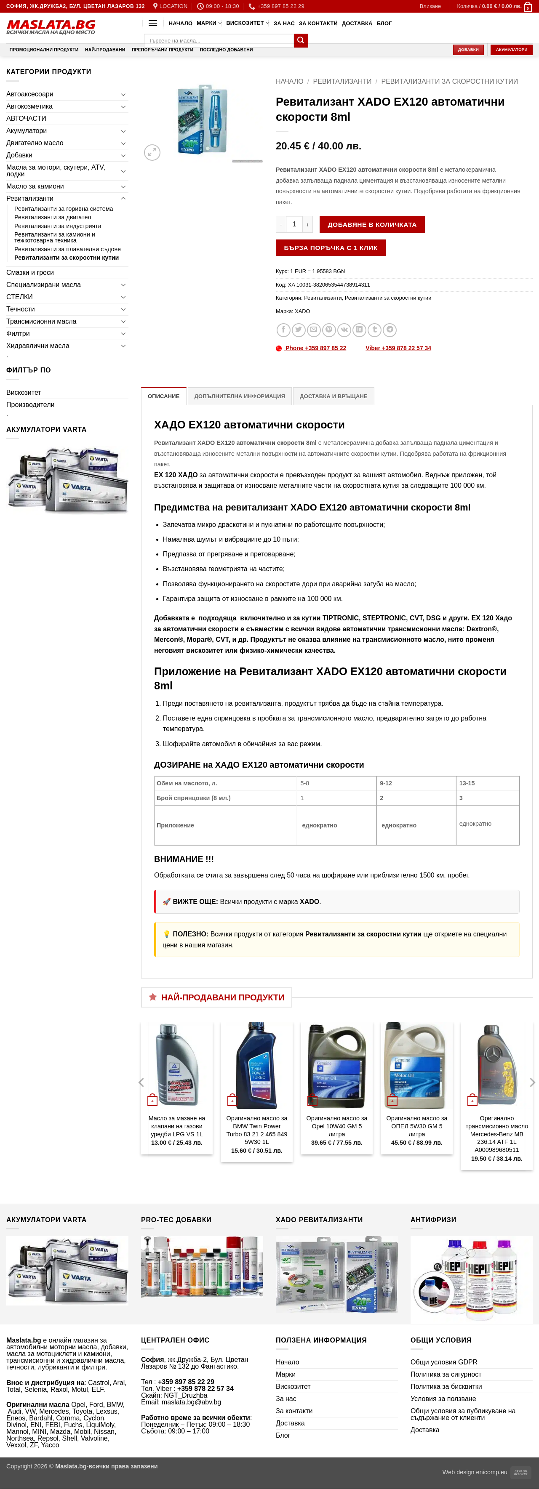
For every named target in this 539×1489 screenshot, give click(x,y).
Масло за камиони (35, 186)
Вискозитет (248, 23)
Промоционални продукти (44, 50)
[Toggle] (123, 94)
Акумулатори (26, 130)
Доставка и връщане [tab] (333, 396)
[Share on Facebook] (284, 330)
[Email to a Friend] (314, 330)
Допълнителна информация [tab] (240, 396)
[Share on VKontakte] (344, 330)
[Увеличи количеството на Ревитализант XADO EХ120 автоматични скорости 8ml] (308, 224)
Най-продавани (105, 50)
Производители (30, 404)
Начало (180, 23)
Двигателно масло (35, 142)
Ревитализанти (29, 198)
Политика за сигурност (446, 1374)
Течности (20, 309)
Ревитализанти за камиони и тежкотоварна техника (54, 237)
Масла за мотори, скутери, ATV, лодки (55, 171)
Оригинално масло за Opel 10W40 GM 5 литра (336, 1126)
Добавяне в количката (372, 224)
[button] (430, 6)
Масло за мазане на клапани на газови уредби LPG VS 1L (177, 1126)
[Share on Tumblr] (375, 330)
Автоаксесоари (29, 94)
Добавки (19, 155)
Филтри (18, 333)
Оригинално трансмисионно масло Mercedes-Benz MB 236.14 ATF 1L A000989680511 (497, 1134)
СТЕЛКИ (19, 296)
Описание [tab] (164, 396)
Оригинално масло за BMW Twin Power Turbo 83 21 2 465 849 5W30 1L (256, 1130)
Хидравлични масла (37, 345)
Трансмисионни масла (41, 321)
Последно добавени (226, 50)
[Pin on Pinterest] (329, 330)
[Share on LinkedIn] (359, 330)
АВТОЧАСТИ (26, 118)
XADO (302, 311)
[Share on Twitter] (299, 330)
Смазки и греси (30, 272)
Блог (384, 23)
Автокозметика (29, 106)
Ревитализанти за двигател (52, 217)
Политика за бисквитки (446, 1386)
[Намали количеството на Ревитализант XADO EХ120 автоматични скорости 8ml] (281, 224)
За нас (284, 23)
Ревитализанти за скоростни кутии (66, 257)
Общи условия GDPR (444, 1362)
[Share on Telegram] (390, 330)
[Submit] (301, 41)
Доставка (357, 23)
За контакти (318, 23)
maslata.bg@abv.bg (191, 1402)
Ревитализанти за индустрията (57, 226)
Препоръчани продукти (162, 50)
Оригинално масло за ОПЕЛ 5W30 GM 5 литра (416, 1126)
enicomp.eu (491, 1472)
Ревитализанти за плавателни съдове (67, 249)
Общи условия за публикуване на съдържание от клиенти (463, 1414)
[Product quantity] (294, 224)
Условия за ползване (443, 1398)
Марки (209, 23)
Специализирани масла (43, 284)
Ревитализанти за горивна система (63, 208)
